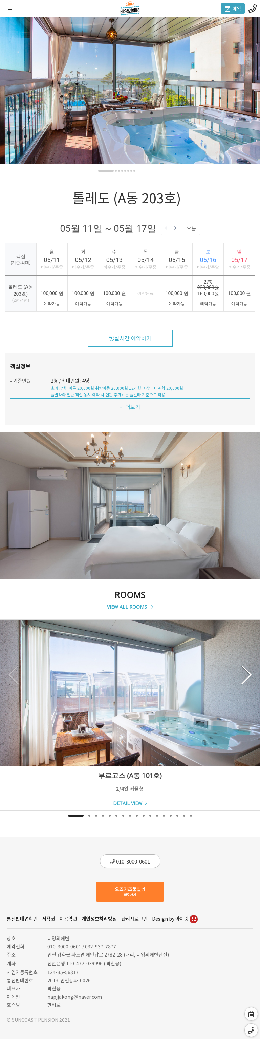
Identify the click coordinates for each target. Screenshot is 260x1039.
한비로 (54, 1004)
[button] (106, 171)
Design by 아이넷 (175, 918)
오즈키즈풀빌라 (130, 891)
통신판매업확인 (22, 918)
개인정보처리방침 (99, 918)
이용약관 (68, 918)
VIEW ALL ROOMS (130, 607)
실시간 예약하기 (130, 338)
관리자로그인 (134, 918)
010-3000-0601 (130, 861)
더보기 (130, 407)
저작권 (48, 918)
